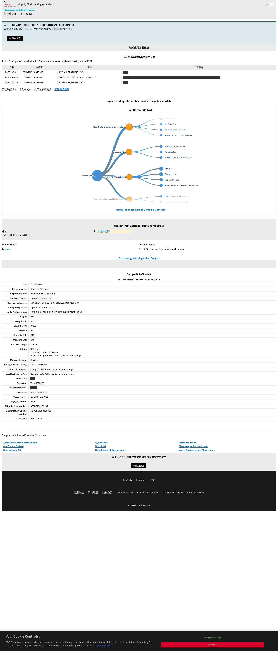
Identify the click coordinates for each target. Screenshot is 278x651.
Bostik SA (100, 446)
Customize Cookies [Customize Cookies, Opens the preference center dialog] (212, 638)
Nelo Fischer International (110, 450)
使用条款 (79, 492)
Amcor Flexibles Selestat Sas (20, 443)
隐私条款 (107, 492)
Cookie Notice (125, 492)
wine (7, 249)
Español (140, 480)
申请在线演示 (15, 38)
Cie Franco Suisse (13, 446)
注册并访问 (103, 231)
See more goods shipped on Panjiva (139, 258)
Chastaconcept (187, 443)
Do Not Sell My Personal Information (183, 492)
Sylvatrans (101, 443)
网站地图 (93, 492)
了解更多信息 (61, 89)
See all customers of (141, 210)
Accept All (212, 645)
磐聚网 (11, 4)
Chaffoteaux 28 (12, 450)
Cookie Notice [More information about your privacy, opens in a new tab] (103, 646)
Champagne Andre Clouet (193, 446)
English (127, 480)
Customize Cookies (148, 492)
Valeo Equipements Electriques (197, 450)
